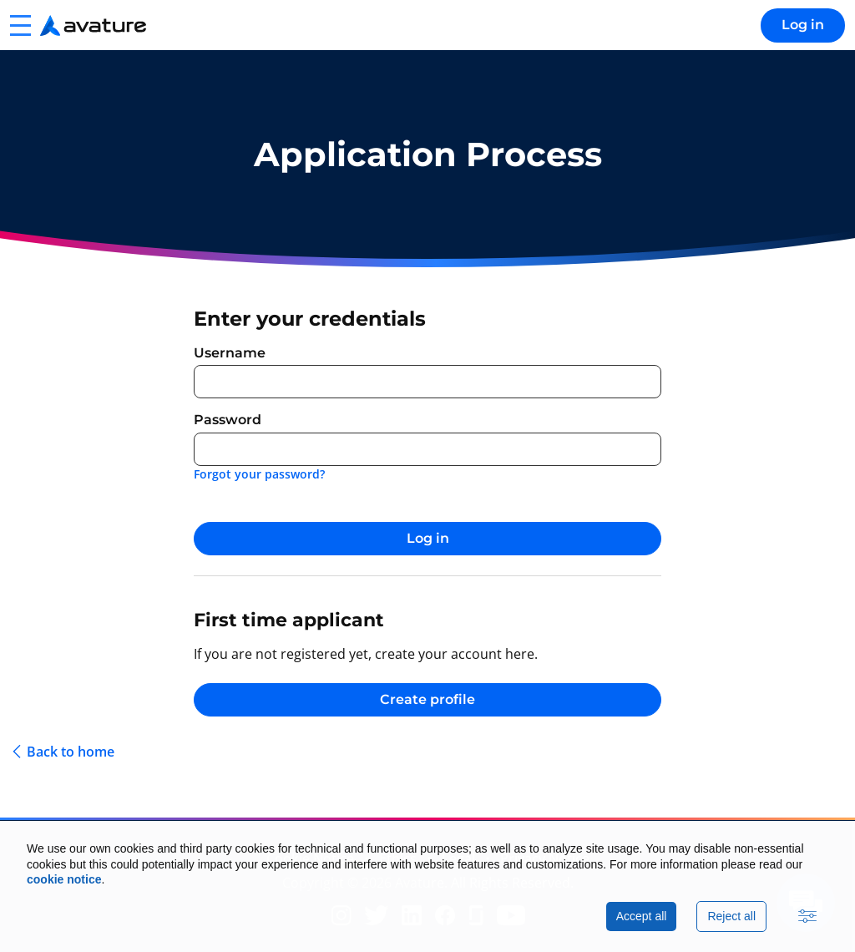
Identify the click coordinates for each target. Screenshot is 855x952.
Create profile (427, 699)
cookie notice (64, 879)
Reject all (731, 916)
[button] (20, 25)
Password (227, 420)
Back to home (70, 752)
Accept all (641, 916)
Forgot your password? (259, 474)
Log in (803, 25)
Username (230, 353)
